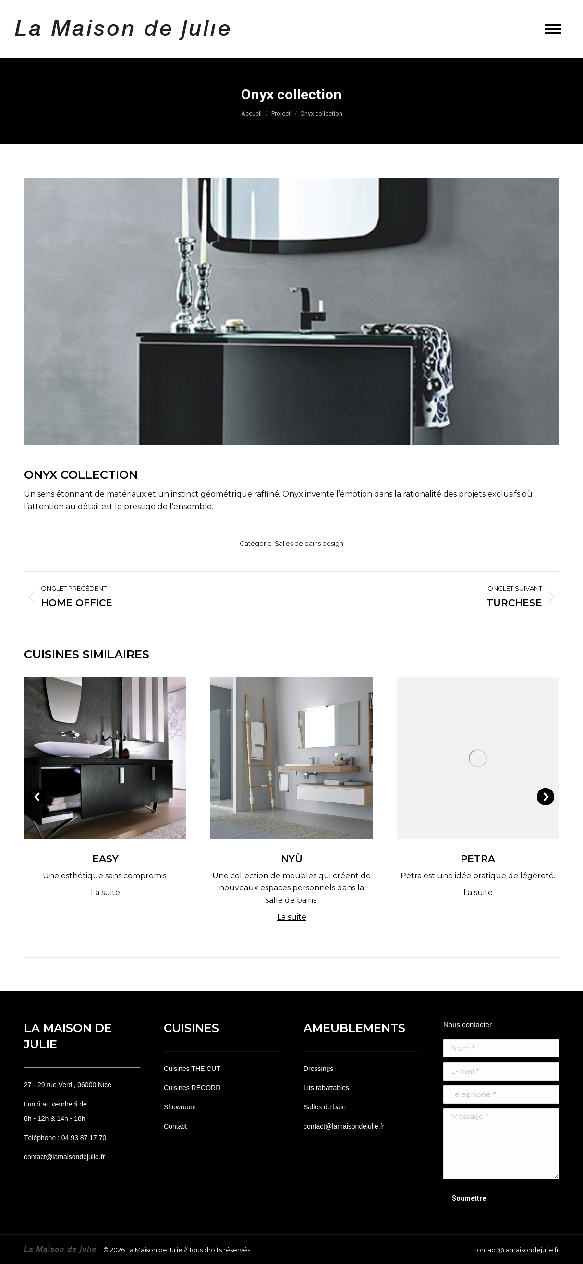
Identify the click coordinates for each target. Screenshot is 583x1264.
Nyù (292, 858)
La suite (105, 892)
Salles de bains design (309, 543)
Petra (478, 858)
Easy (105, 858)
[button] (37, 796)
